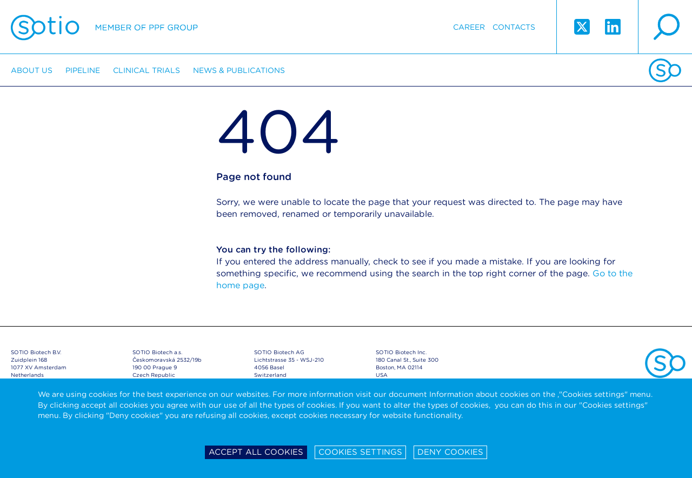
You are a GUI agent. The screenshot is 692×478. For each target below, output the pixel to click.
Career (469, 27)
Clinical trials (146, 70)
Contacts (514, 27)
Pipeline (82, 70)
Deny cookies (450, 452)
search (665, 27)
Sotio (104, 27)
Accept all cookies (256, 452)
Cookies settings (360, 452)
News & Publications (239, 70)
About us (31, 70)
